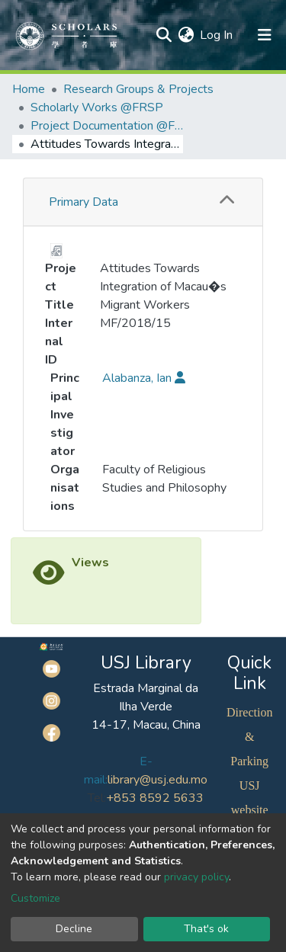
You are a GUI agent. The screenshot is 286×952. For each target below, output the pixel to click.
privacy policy (196, 877)
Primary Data (83, 202)
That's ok (206, 929)
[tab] (143, 202)
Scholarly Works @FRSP (97, 107)
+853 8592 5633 (155, 798)
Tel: (97, 798)
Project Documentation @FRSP (107, 125)
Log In (217, 35)
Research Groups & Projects (138, 89)
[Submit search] (163, 35)
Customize (35, 898)
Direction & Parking (249, 737)
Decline (74, 929)
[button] (185, 35)
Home (28, 89)
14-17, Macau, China (146, 724)
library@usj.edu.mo (157, 779)
